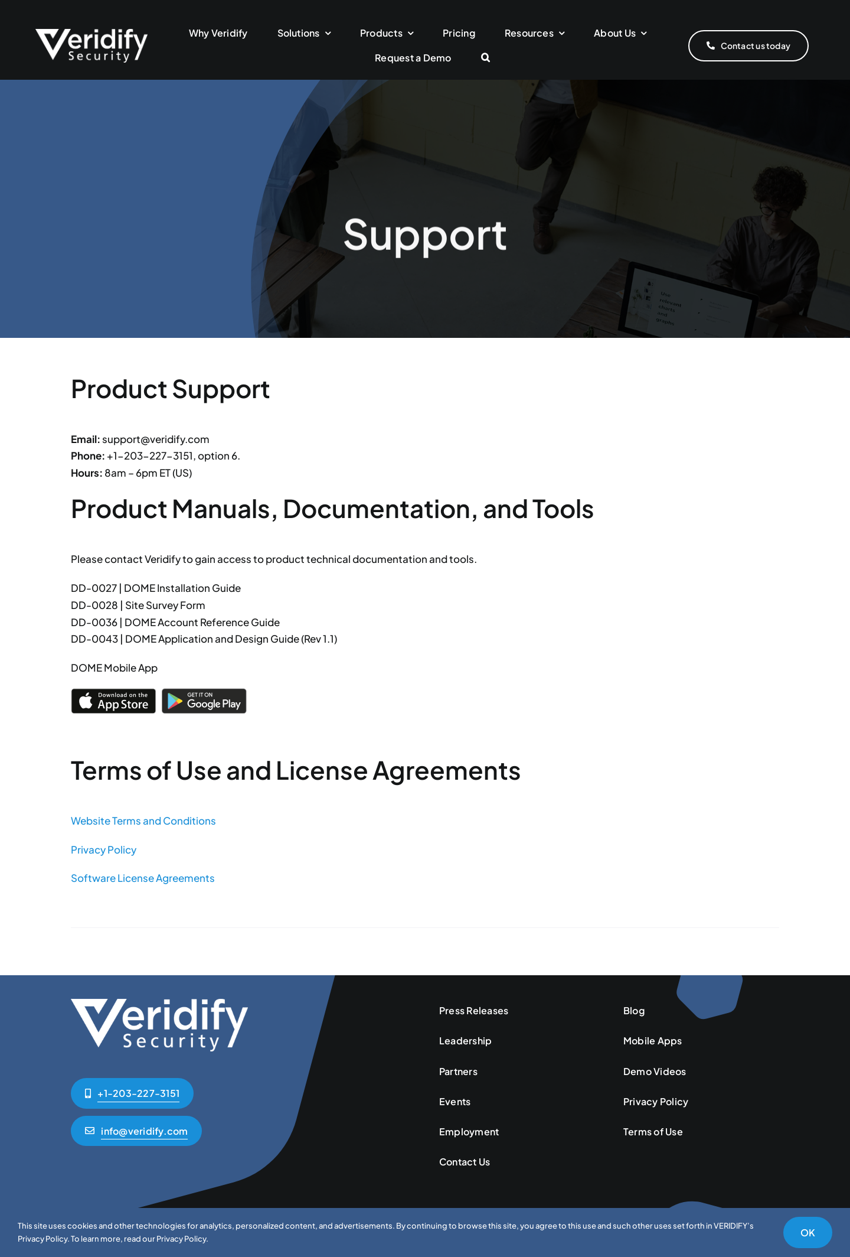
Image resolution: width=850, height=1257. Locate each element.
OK (807, 1232)
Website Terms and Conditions (143, 820)
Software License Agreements (143, 877)
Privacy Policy (103, 849)
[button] (485, 58)
